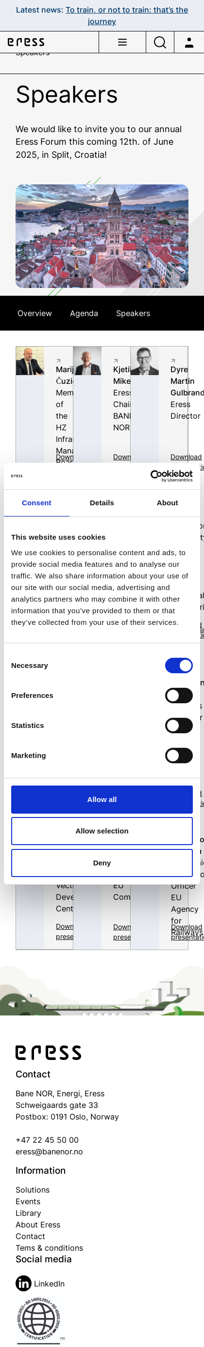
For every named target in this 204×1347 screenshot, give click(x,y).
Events (28, 1201)
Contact (30, 1236)
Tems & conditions (49, 1248)
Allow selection (101, 831)
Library (28, 1213)
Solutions (33, 1190)
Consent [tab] (36, 503)
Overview (34, 313)
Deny (102, 863)
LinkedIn (40, 1283)
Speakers (133, 313)
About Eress (38, 1224)
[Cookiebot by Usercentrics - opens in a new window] (150, 476)
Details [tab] (102, 503)
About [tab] (167, 503)
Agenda (84, 313)
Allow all (102, 799)
